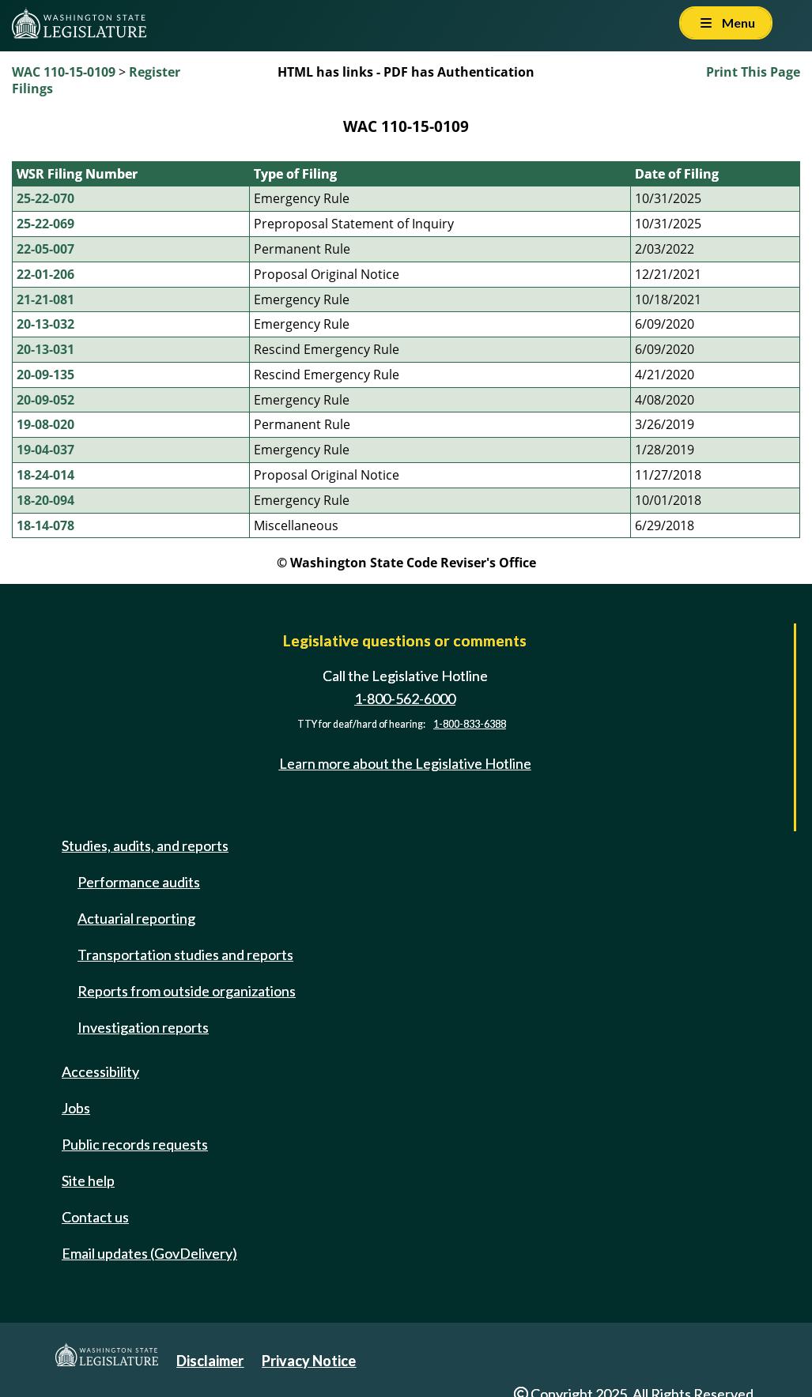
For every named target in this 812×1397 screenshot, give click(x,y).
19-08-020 (45, 424)
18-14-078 (45, 525)
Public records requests (135, 1144)
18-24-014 (45, 475)
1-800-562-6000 (404, 698)
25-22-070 (45, 198)
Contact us (95, 1217)
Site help (88, 1180)
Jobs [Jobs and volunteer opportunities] (76, 1107)
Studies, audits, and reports (145, 845)
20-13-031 (45, 349)
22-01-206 (45, 274)
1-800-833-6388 (469, 724)
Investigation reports (143, 1027)
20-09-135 (45, 374)
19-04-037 (45, 449)
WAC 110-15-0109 (63, 72)
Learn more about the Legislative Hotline (405, 763)
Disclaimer (210, 1360)
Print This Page (753, 72)
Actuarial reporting (136, 918)
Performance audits (138, 882)
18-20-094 (45, 500)
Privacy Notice (309, 1360)
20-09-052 (45, 400)
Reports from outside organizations (186, 991)
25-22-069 (45, 223)
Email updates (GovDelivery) (149, 1253)
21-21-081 (45, 299)
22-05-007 (45, 249)
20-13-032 (45, 324)
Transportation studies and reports (185, 954)
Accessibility (100, 1071)
